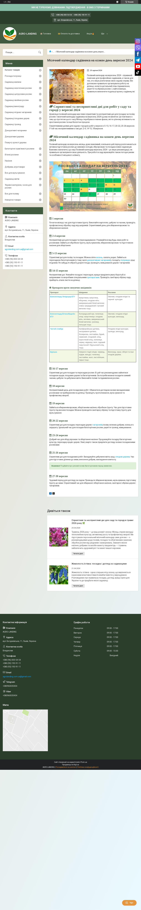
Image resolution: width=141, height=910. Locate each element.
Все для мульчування (15, 173)
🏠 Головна (45, 34)
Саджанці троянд (13, 124)
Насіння (8, 161)
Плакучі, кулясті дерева (15, 142)
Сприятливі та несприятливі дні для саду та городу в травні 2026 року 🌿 (102, 521)
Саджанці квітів (12, 179)
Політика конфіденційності (88, 767)
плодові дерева (122, 457)
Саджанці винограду (14, 106)
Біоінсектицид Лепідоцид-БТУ (62, 297)
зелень (99, 257)
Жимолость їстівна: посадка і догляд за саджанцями (99, 563)
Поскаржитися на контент (66, 767)
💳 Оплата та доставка (69, 34)
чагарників (98, 425)
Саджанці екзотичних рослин (18, 88)
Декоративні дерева (14, 136)
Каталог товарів (12, 70)
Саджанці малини (13, 82)
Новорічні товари (13, 200)
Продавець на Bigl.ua (70, 765)
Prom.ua (84, 762)
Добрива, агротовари (15, 167)
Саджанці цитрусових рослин (18, 94)
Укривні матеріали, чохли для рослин (18, 186)
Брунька (53, 352)
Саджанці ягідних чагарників (18, 112)
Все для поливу (12, 194)
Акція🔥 (90, 34)
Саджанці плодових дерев (17, 118)
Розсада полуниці (13, 76)
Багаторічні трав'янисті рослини (19, 149)
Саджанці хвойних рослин (17, 100)
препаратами (93, 277)
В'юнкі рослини (12, 155)
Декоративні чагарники (16, 130)
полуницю (125, 260)
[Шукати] (39, 52)
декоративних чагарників (99, 260)
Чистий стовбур (56, 329)
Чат (129, 903)
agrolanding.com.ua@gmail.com (19, 249)
